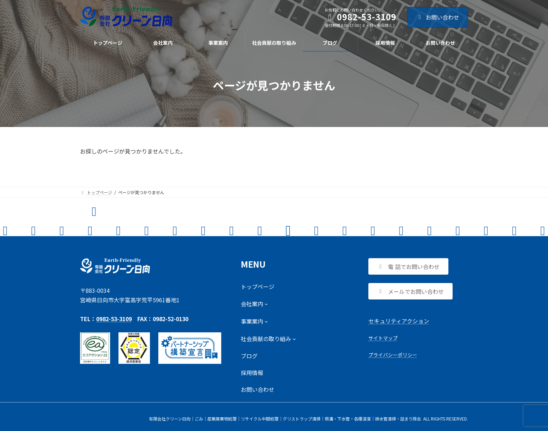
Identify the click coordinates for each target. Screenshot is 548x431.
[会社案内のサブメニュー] (254, 303)
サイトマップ (383, 337)
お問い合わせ (437, 17)
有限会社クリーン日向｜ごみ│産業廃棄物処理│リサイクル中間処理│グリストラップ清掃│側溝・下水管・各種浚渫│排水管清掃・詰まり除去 (285, 419)
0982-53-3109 (114, 319)
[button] (408, 266)
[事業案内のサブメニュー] (254, 321)
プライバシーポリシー (392, 354)
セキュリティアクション (398, 321)
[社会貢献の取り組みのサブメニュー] (268, 338)
